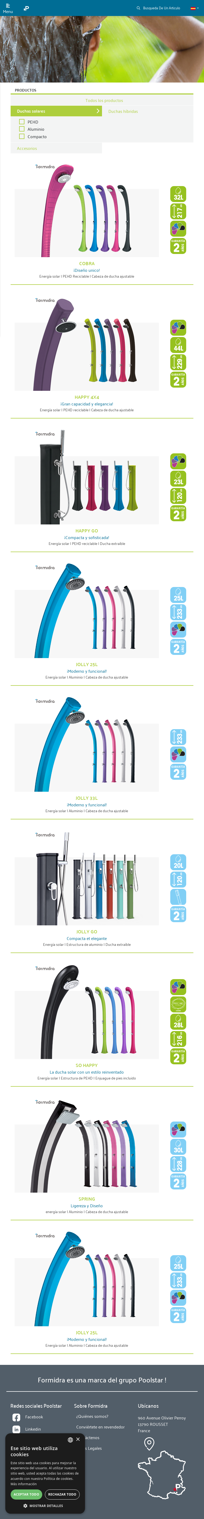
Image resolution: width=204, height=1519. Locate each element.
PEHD (33, 121)
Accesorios (27, 148)
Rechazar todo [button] (62, 1494)
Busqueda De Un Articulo (158, 7)
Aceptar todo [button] (26, 1494)
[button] (195, 8)
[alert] (45, 1473)
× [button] (78, 1440)
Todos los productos (104, 100)
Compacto (37, 136)
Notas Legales (89, 1448)
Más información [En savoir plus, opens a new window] (24, 1484)
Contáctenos (87, 1437)
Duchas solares (31, 111)
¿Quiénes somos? (92, 1416)
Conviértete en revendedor (100, 1426)
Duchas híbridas (123, 111)
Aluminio (36, 129)
